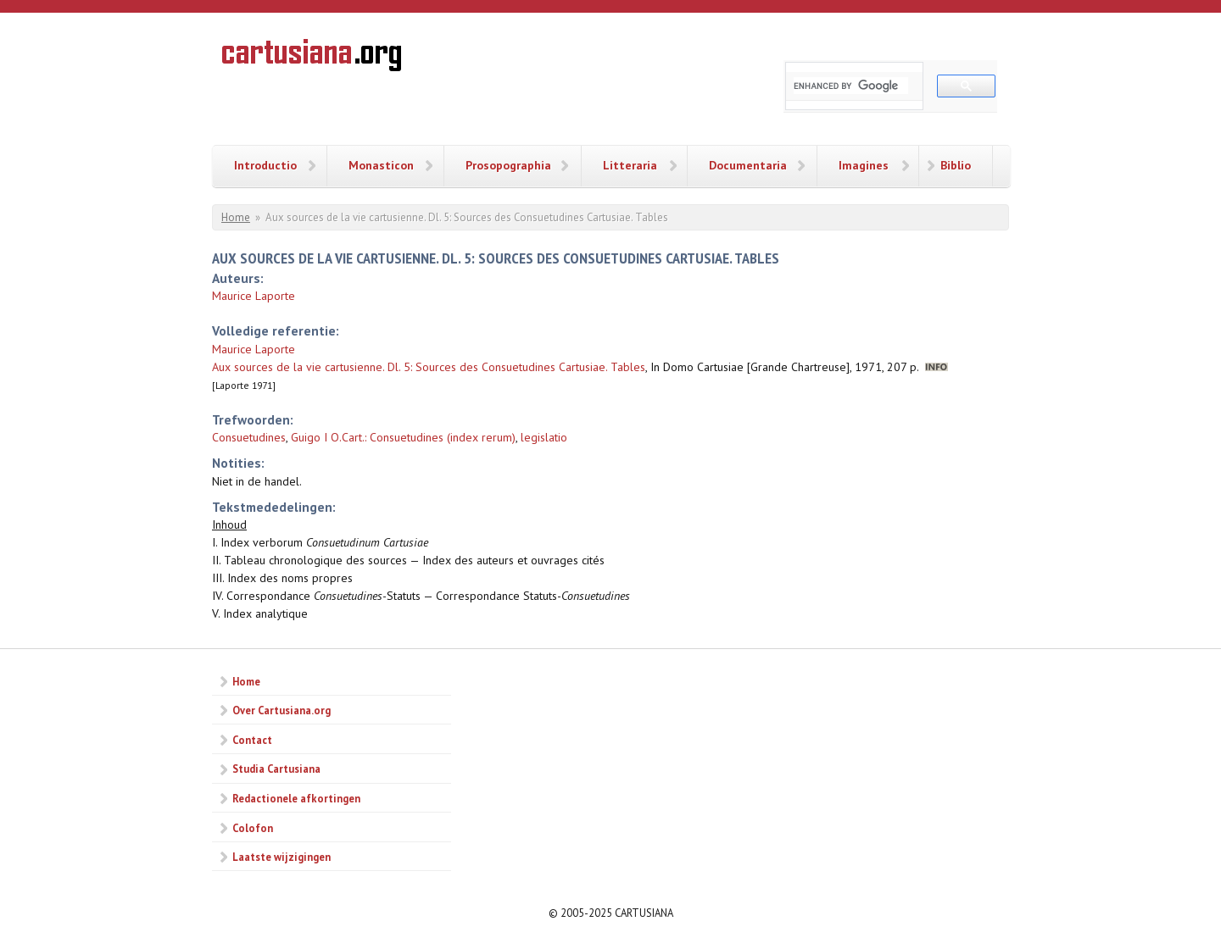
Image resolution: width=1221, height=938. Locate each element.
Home (235, 217)
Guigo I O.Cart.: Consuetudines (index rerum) (403, 437)
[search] (851, 85)
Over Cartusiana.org (281, 710)
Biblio (955, 165)
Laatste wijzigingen (281, 856)
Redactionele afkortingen (296, 798)
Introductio (265, 165)
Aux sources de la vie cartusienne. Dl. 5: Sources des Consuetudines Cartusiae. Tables (428, 367)
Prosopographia (508, 165)
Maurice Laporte (253, 295)
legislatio (544, 437)
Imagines (864, 165)
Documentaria (748, 165)
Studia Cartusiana (276, 768)
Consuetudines (249, 437)
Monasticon (381, 165)
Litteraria (630, 165)
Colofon (252, 828)
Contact (252, 740)
